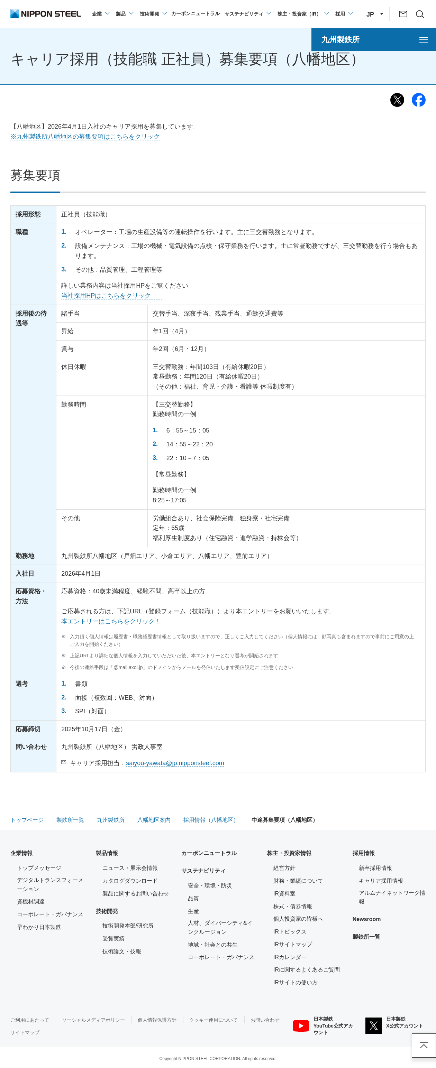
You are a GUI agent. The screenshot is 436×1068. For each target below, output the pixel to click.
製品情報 (107, 853)
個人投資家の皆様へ (298, 919)
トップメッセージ (39, 868)
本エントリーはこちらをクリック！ (111, 621)
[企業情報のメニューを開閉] (100, 14)
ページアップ (424, 1045)
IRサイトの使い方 (295, 982)
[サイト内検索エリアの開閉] (419, 14)
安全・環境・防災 (210, 886)
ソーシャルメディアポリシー (93, 1020)
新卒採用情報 (375, 868)
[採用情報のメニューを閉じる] (343, 14)
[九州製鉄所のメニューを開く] (373, 39)
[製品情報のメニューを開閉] (124, 14)
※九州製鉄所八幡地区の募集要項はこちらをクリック (85, 136)
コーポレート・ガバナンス (50, 914)
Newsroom (367, 919)
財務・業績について (298, 881)
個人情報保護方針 (157, 1020)
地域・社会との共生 (213, 945)
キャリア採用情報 (381, 881)
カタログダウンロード (130, 881)
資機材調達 (31, 901)
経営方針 (284, 868)
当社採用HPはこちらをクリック (106, 295)
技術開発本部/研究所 (128, 926)
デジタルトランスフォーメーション (50, 884)
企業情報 (21, 853)
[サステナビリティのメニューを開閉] (247, 14)
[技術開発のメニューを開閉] (153, 14)
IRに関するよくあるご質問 (306, 970)
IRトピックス (290, 932)
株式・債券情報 (292, 906)
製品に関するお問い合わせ (135, 894)
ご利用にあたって (29, 1020)
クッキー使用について (213, 1020)
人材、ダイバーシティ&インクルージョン (220, 927)
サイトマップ (24, 1032)
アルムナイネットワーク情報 (392, 897)
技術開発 (107, 911)
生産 (193, 911)
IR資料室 (284, 894)
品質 (193, 898)
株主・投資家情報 (289, 853)
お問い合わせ (265, 1020)
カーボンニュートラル (209, 853)
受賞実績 (113, 938)
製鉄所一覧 (366, 937)
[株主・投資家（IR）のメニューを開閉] (302, 14)
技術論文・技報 (121, 951)
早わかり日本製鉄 (39, 927)
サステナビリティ (203, 871)
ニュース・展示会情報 (130, 868)
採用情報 (364, 853)
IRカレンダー (290, 957)
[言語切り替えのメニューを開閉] (375, 14)
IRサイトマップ (292, 944)
